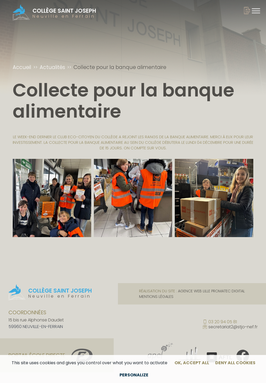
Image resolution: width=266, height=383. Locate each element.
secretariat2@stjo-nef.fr (233, 327)
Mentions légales (156, 296)
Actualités (52, 67)
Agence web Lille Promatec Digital (211, 291)
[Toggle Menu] (256, 10)
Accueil (22, 67)
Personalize (134, 375)
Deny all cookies (235, 363)
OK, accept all (192, 363)
